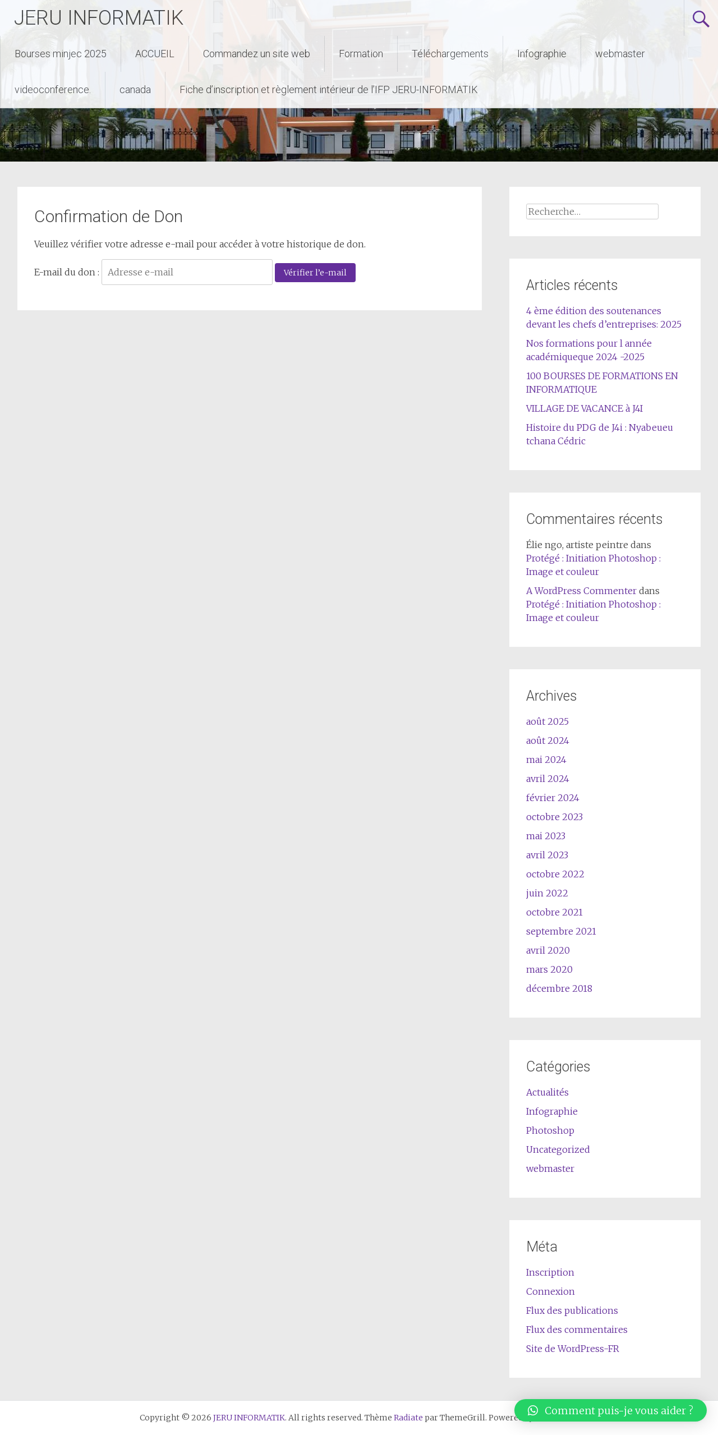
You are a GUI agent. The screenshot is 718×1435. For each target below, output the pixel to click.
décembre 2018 (559, 988)
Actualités (547, 1092)
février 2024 (552, 797)
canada (135, 89)
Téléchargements (450, 53)
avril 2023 (547, 855)
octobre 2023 (554, 816)
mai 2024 (546, 759)
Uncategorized (558, 1149)
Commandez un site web (256, 53)
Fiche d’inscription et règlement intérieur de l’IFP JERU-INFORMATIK (329, 89)
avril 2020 (548, 950)
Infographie (542, 53)
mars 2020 (549, 969)
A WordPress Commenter (581, 590)
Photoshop (550, 1130)
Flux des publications (572, 1310)
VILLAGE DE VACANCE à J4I (584, 408)
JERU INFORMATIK (98, 18)
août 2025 (547, 721)
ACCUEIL (154, 53)
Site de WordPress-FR (572, 1348)
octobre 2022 (555, 874)
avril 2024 (547, 778)
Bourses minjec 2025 (61, 53)
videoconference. (53, 89)
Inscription (550, 1272)
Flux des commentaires (577, 1329)
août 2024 (547, 740)
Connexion (550, 1291)
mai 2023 (545, 835)
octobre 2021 (554, 912)
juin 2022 (547, 893)
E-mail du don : (66, 272)
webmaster (620, 53)
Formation (361, 53)
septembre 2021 (561, 931)
